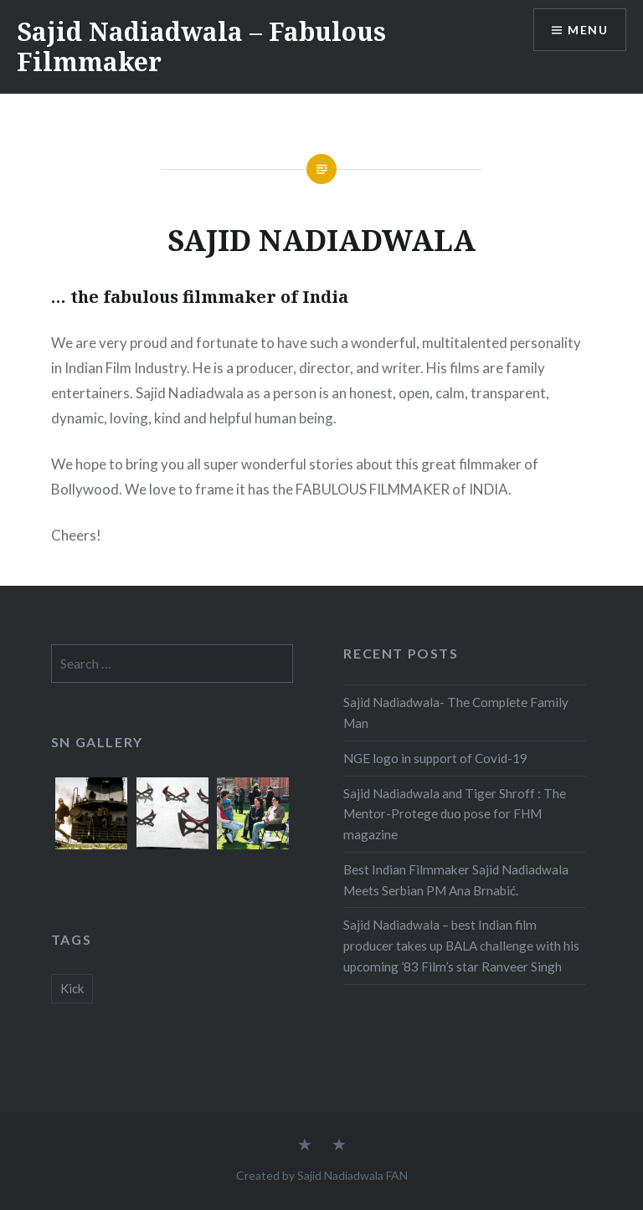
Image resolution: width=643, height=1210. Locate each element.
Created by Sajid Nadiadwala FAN (322, 1175)
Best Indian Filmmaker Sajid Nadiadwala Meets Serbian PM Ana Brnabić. (455, 880)
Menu (588, 30)
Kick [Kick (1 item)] (72, 988)
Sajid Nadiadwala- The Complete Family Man (455, 713)
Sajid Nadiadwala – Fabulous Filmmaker (201, 46)
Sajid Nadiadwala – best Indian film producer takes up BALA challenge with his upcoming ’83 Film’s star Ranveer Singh (461, 945)
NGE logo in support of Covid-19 (435, 758)
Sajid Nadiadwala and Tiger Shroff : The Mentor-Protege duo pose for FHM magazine (454, 814)
